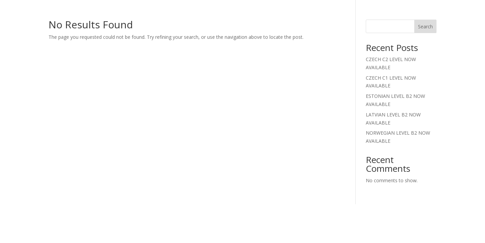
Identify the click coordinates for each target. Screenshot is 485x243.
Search (425, 26)
